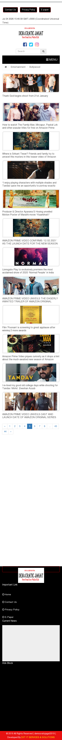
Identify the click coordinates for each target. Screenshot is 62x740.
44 (5, 431)
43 (55, 426)
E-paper (45, 9)
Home (6, 594)
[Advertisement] (31, 473)
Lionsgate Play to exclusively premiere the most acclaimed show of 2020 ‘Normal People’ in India (28, 271)
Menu (51, 59)
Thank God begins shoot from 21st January (25, 95)
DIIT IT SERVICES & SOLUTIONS (38, 737)
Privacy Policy (28, 9)
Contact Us (10, 9)
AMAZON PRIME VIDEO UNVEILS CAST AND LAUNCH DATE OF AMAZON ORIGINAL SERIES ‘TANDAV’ (29, 417)
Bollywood (34, 67)
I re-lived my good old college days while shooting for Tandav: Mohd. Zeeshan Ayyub (30, 387)
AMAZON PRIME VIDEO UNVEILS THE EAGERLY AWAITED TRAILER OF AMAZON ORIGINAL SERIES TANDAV (30, 301)
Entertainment (18, 67)
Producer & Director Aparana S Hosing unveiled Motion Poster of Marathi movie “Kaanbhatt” (27, 213)
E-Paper (8, 617)
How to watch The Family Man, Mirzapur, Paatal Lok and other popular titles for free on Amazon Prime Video (30, 127)
